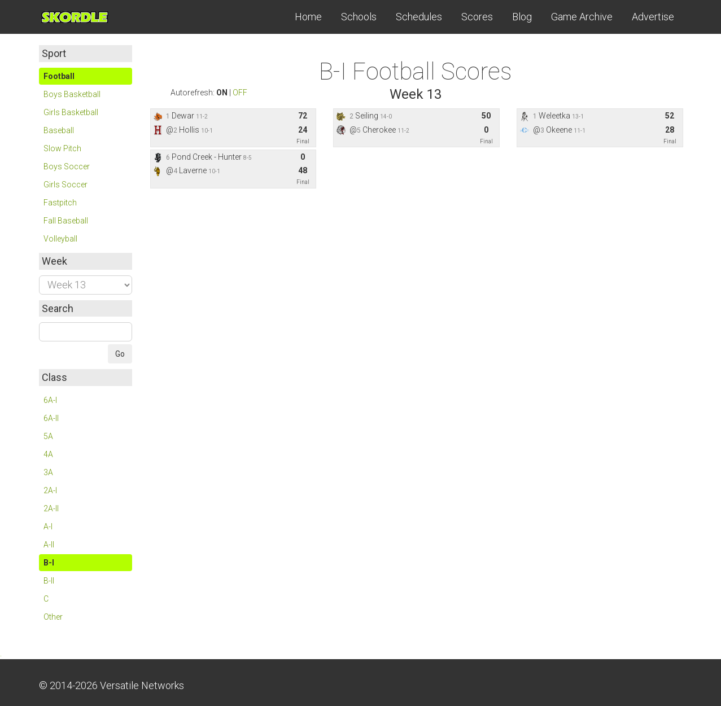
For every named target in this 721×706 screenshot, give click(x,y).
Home (308, 17)
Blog (522, 17)
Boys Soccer (66, 166)
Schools (359, 17)
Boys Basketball (71, 94)
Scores (477, 17)
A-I (48, 526)
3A (48, 472)
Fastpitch (60, 202)
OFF (240, 92)
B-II (48, 580)
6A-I (50, 400)
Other (53, 616)
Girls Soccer (65, 184)
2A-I (50, 490)
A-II (48, 544)
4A (48, 454)
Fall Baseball (65, 220)
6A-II (51, 418)
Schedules (419, 17)
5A (48, 436)
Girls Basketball (70, 112)
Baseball (58, 130)
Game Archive (582, 17)
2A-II (51, 508)
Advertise (653, 17)
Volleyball (60, 238)
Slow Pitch (62, 148)
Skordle (81, 17)
